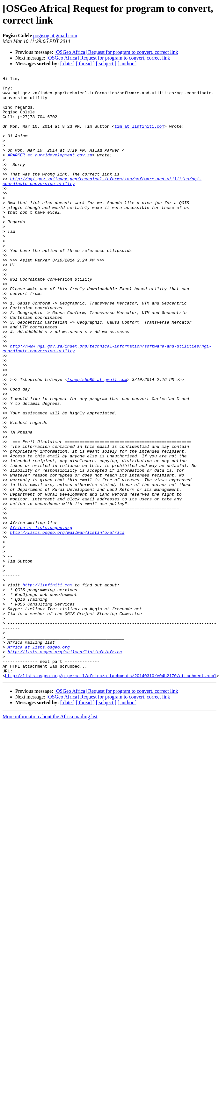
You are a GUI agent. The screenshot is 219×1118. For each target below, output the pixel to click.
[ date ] (67, 63)
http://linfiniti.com (47, 687)
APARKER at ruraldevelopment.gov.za (50, 171)
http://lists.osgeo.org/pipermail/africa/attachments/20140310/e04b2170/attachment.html (110, 796)
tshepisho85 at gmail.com (97, 440)
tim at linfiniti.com (139, 137)
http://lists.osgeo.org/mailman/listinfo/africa (67, 624)
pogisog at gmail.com (55, 35)
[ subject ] (106, 63)
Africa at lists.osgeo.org (41, 618)
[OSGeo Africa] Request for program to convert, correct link (116, 52)
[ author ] (127, 63)
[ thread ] (85, 63)
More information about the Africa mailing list (50, 837)
